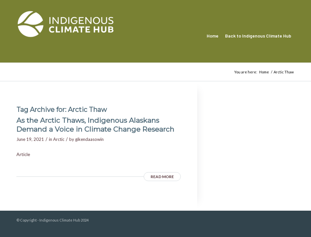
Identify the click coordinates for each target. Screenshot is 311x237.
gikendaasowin (89, 139)
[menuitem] (212, 36)
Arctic (58, 139)
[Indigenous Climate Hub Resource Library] (65, 36)
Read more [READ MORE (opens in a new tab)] (162, 176)
